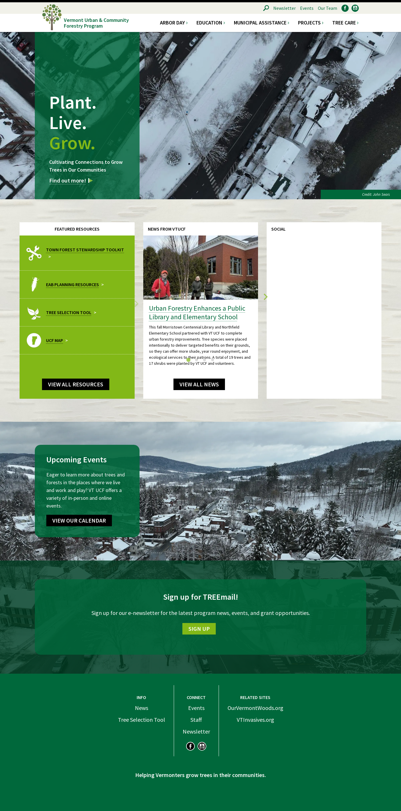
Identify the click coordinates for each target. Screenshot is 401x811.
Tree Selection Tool (141, 719)
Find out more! (67, 180)
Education (209, 23)
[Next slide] (265, 297)
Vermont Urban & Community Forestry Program (96, 23)
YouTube (355, 8)
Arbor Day (172, 23)
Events (307, 8)
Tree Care (344, 23)
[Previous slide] (136, 303)
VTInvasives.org (255, 719)
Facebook (345, 8)
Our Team (327, 8)
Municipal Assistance (260, 23)
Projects (309, 23)
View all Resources (75, 384)
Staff (196, 719)
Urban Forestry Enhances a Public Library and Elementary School (197, 312)
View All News (199, 384)
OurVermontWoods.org (255, 707)
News (141, 707)
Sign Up (199, 628)
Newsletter (284, 8)
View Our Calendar (79, 520)
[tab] (188, 360)
